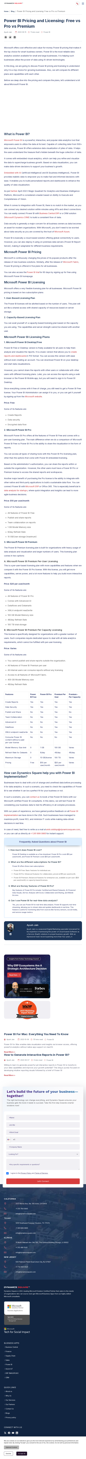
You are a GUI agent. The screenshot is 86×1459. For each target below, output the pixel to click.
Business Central (12, 1347)
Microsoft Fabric (70, 262)
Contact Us (10, 1408)
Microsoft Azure (61, 231)
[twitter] (5, 1433)
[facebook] (9, 1433)
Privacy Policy (26, 1173)
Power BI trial (33, 272)
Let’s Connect (43, 1181)
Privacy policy (11, 1417)
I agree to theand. (29, 1173)
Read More (9, 1052)
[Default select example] (43, 1154)
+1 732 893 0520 (22, 1267)
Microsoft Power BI (13, 140)
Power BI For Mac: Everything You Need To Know (36, 1034)
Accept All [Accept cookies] (21, 1453)
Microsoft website (33, 396)
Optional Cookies (11, 1447)
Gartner (13, 191)
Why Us (8, 1395)
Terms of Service (41, 1173)
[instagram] (13, 1433)
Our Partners (10, 1404)
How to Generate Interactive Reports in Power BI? (36, 1054)
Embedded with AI (12, 172)
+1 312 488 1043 (21, 1247)
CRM (7, 1377)
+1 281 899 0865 (38, 833)
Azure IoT (9, 1369)
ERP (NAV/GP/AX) (12, 1373)
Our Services (10, 1400)
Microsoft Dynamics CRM (17, 217)
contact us (34, 797)
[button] (8, 1139)
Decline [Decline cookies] (8, 1453)
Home (6, 11)
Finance (8, 1351)
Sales (8, 1360)
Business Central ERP (49, 213)
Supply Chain (10, 1355)
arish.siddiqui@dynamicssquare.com (63, 829)
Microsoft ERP (32, 486)
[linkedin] (17, 1433)
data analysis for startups (15, 490)
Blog (12, 11)
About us (9, 1391)
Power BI (45, 32)
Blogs (8, 1413)
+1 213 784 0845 (22, 1208)
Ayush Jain (8, 32)
